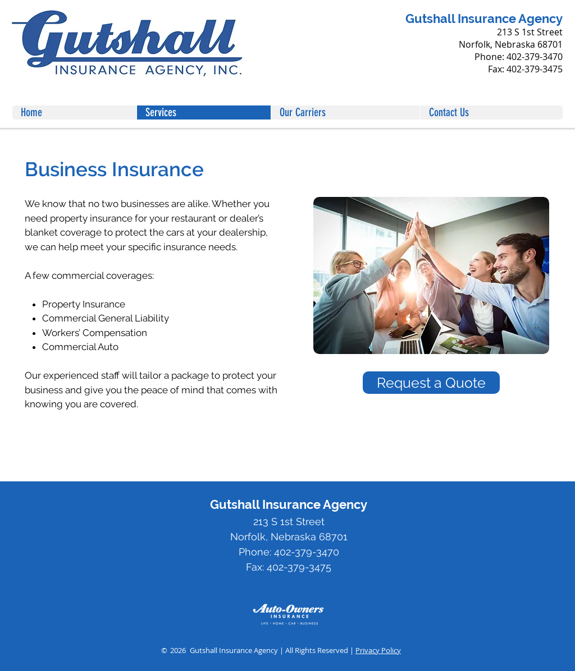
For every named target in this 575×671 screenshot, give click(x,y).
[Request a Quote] (431, 382)
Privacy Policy (378, 650)
